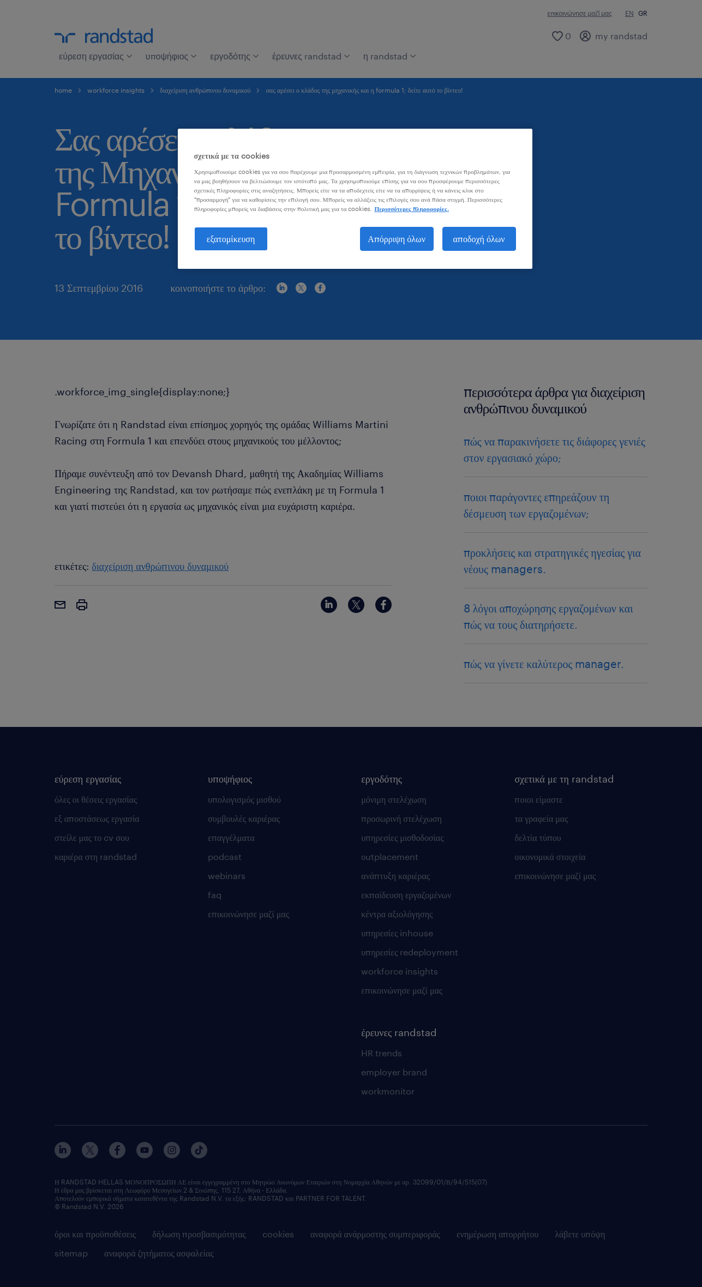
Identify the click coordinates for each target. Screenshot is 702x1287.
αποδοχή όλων (479, 238)
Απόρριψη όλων (396, 238)
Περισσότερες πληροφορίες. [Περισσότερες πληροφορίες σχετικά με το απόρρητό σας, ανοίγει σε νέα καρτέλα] (411, 208)
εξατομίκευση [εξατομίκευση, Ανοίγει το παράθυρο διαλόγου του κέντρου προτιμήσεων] (231, 238)
